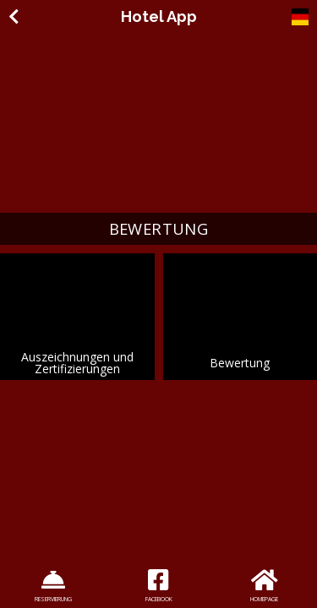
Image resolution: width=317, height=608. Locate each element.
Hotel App (159, 16)
